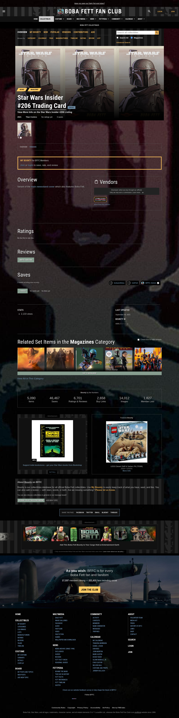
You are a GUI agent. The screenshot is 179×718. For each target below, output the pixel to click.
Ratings (20, 638)
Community (117, 19)
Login (160, 11)
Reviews (21, 640)
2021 (19, 117)
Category (31, 38)
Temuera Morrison (100, 643)
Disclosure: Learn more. (127, 191)
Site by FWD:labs (118, 707)
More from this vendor (102, 204)
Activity (96, 618)
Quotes (58, 685)
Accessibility (95, 707)
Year (51, 38)
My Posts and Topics (25, 672)
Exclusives (59, 651)
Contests (96, 620)
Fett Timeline (60, 682)
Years (20, 643)
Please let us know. (105, 490)
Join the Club (89, 589)
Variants (21, 658)
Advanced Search (123, 43)
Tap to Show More (89, 373)
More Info (127, 471)
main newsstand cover (43, 186)
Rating (83, 38)
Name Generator (99, 626)
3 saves (60, 117)
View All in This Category (30, 378)
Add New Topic (52, 500)
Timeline (74, 38)
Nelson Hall (97, 665)
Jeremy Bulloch (99, 671)
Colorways (22, 629)
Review (91, 38)
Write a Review (26, 260)
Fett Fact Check (61, 660)
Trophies (96, 631)
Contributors (81, 32)
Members (96, 623)
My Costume (22, 655)
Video (57, 631)
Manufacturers (23, 635)
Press (132, 623)
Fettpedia (104, 19)
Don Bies (96, 649)
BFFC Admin (150, 283)
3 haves (22, 291)
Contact (133, 634)
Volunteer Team (136, 618)
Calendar (130, 19)
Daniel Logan (98, 646)
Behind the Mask (61, 671)
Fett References (61, 680)
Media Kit (133, 620)
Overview (22, 32)
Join (173, 11)
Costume (60, 19)
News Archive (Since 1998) (65, 649)
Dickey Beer (97, 657)
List (98, 38)
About (141, 19)
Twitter (89, 512)
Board (70, 19)
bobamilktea (116, 283)
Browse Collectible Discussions (31, 500)
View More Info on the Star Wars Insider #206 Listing (44, 112)
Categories (22, 627)
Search (132, 639)
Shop (132, 631)
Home (36, 19)
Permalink (123, 324)
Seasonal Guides (61, 662)
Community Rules (58, 707)
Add (93, 32)
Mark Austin (97, 654)
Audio (57, 626)
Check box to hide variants (151, 339)
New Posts (21, 675)
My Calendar (98, 640)
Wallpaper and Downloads (65, 640)
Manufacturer (62, 38)
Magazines (138, 38)
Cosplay (21, 663)
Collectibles (46, 19)
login (30, 165)
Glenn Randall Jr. (99, 660)
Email (97, 512)
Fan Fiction (59, 634)
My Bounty (35, 32)
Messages (96, 629)
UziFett (132, 283)
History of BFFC (136, 626)
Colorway (42, 38)
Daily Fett (59, 618)
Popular (54, 32)
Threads (113, 512)
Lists (19, 632)
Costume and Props (100, 668)
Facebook (80, 512)
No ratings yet (46, 117)
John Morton (98, 651)
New (46, 32)
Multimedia (82, 19)
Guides (57, 654)
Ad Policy (52, 472)
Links (132, 629)
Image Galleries (61, 620)
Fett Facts (59, 677)
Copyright (71, 707)
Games (57, 637)
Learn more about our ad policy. (113, 551)
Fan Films (58, 629)
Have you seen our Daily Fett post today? (89, 3)
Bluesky (105, 512)
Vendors (66, 32)
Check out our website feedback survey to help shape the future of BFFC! (89, 690)
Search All (124, 38)
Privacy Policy (82, 707)
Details (20, 660)
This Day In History (62, 674)
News (93, 19)
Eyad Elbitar (97, 662)
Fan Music (59, 623)
